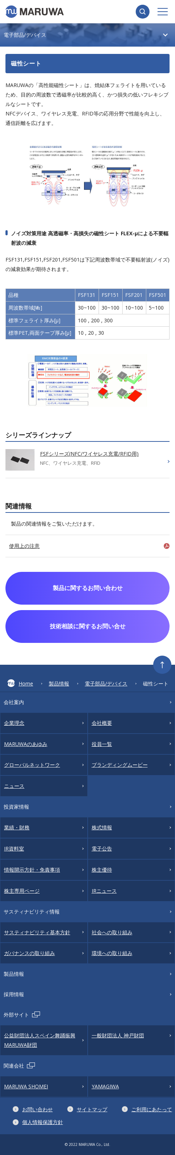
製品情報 (59, 683)
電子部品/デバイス (106, 683)
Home (20, 683)
